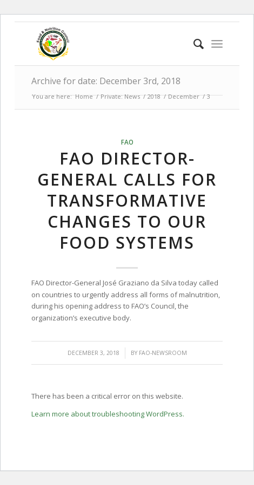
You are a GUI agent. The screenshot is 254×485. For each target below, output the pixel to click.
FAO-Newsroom (163, 353)
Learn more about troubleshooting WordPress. (107, 414)
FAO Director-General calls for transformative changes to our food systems (127, 200)
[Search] (193, 43)
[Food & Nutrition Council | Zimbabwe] (107, 43)
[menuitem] (193, 43)
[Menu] (217, 44)
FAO (127, 142)
